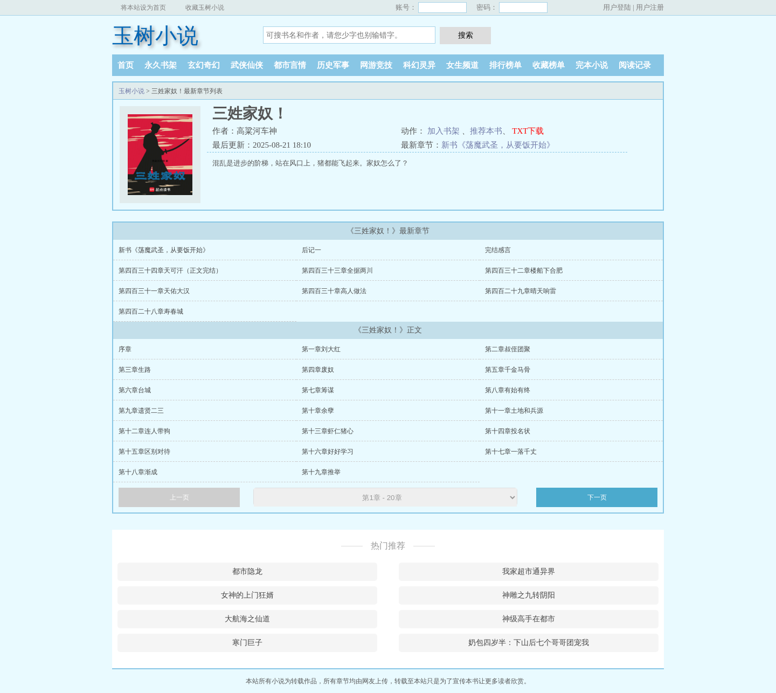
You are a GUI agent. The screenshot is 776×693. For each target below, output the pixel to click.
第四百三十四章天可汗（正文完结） (170, 270)
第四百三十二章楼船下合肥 (524, 270)
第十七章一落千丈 (511, 451)
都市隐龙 (247, 571)
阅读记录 (635, 65)
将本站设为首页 (143, 7)
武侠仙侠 (247, 65)
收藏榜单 (548, 65)
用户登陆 (617, 7)
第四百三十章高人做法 (334, 291)
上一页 (179, 497)
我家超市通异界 (528, 571)
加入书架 (443, 131)
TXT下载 (528, 131)
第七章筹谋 (318, 390)
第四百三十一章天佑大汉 (154, 291)
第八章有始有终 (507, 390)
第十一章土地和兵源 (514, 410)
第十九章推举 (321, 472)
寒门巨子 (247, 643)
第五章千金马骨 (507, 369)
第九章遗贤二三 (141, 410)
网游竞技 (376, 65)
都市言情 (290, 65)
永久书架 (160, 65)
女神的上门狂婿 (247, 595)
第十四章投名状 (507, 431)
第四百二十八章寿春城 (151, 311)
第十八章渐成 (138, 472)
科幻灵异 (419, 65)
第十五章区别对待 (144, 451)
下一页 (597, 497)
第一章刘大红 (321, 349)
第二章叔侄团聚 (507, 349)
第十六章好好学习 (328, 451)
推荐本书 (486, 131)
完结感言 (498, 250)
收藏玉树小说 (204, 7)
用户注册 (650, 7)
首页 (125, 65)
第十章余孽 (318, 410)
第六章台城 (135, 390)
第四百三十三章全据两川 (337, 270)
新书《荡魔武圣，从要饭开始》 (498, 145)
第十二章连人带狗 (144, 431)
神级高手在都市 (528, 619)
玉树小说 (155, 36)
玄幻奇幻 (204, 65)
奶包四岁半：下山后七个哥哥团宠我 (528, 643)
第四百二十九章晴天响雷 (520, 291)
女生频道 (462, 65)
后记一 (311, 250)
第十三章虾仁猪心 (328, 431)
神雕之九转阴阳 (528, 595)
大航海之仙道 (247, 619)
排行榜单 (505, 65)
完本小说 (592, 65)
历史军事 (333, 65)
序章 (125, 349)
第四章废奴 (318, 369)
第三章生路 (135, 369)
